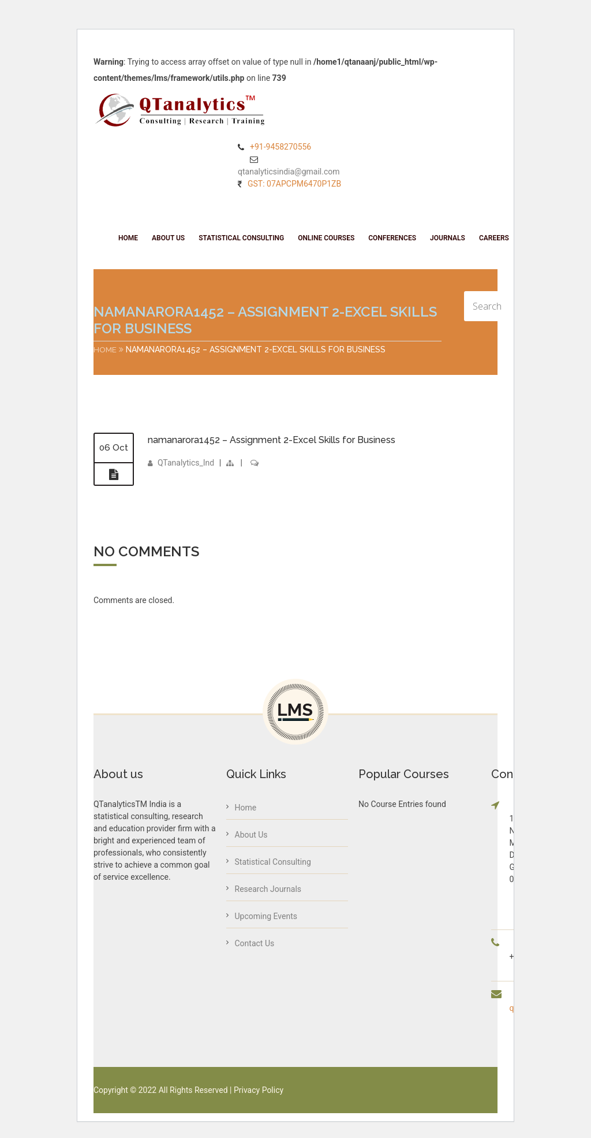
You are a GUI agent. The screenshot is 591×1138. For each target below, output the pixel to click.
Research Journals (268, 889)
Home (128, 238)
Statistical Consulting (241, 238)
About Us (168, 238)
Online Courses (326, 238)
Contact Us (255, 943)
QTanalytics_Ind (186, 463)
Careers (494, 238)
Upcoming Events (266, 916)
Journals (447, 238)
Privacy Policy (258, 1090)
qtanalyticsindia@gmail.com (289, 171)
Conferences (392, 238)
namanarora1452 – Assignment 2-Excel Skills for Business (271, 439)
